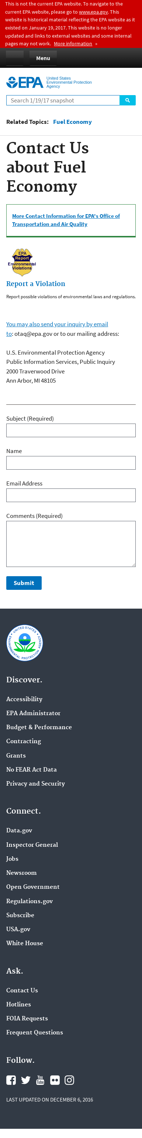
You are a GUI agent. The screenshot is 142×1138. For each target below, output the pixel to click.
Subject (30, 418)
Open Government (33, 887)
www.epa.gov (93, 11)
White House (24, 943)
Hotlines (18, 1005)
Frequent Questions (34, 1033)
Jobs (12, 859)
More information (73, 43)
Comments (34, 516)
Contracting (23, 741)
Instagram (69, 1080)
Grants (16, 756)
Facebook (11, 1080)
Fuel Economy (72, 122)
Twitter (26, 1080)
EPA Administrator (33, 713)
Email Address (24, 483)
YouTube (40, 1080)
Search (128, 100)
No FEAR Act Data (31, 770)
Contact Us (22, 991)
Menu (43, 58)
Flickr (55, 1080)
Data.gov (19, 831)
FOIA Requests (27, 1019)
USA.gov (18, 929)
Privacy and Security (35, 784)
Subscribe (20, 915)
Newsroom (21, 873)
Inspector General (32, 845)
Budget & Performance (39, 727)
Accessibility (24, 699)
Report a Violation (35, 284)
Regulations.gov (29, 901)
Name (14, 451)
